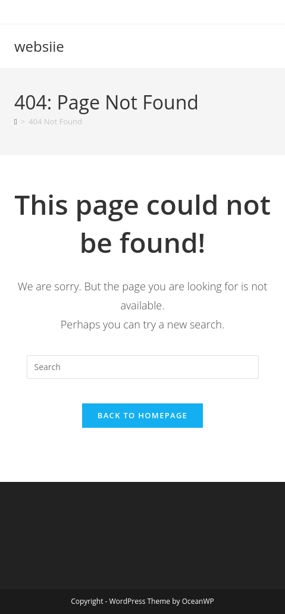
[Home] (15, 121)
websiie (39, 46)
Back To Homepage (142, 415)
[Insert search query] (143, 367)
